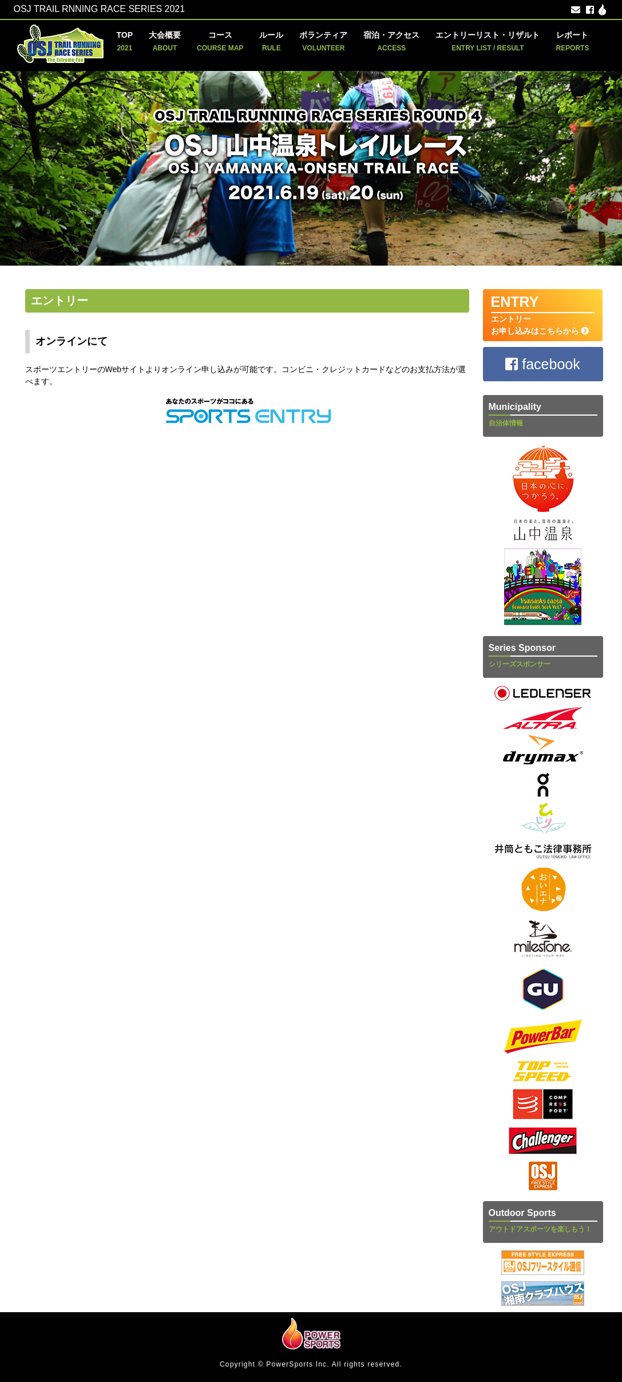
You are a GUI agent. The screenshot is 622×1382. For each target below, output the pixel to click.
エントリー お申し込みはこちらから (543, 314)
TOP (125, 41)
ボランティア (323, 41)
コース (220, 41)
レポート (572, 41)
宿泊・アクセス (391, 41)
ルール (271, 41)
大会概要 (165, 41)
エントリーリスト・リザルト (487, 41)
